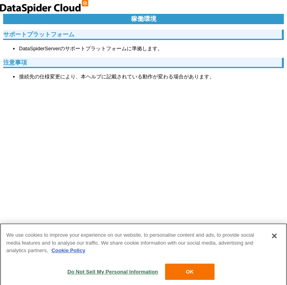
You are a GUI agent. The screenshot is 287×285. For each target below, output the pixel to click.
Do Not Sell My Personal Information (112, 273)
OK (190, 273)
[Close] (274, 237)
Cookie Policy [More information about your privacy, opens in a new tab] (68, 252)
